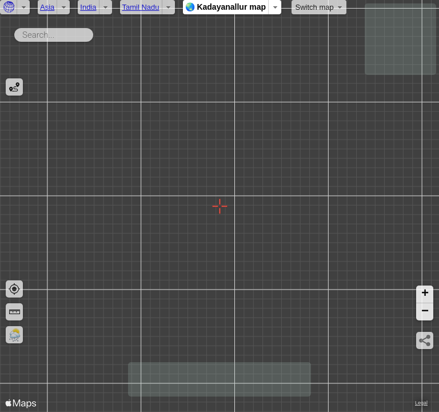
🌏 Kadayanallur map (225, 6)
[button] (424, 294)
